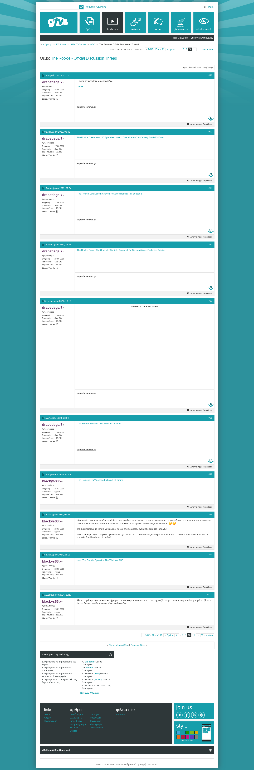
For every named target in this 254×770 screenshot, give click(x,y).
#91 (210, 75)
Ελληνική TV (76, 717)
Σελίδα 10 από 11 (156, 49)
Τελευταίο (207, 49)
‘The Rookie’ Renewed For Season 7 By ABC (99, 423)
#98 (210, 514)
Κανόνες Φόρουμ (89, 693)
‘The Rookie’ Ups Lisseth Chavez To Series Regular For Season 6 (109, 193)
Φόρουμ (47, 44)
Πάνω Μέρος (50, 721)
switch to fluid (187, 740)
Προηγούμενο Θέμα (119, 645)
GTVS (47, 714)
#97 (210, 474)
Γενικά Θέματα (77, 714)
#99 (210, 554)
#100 (209, 594)
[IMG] (97, 673)
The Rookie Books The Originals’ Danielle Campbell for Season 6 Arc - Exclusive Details (120, 250)
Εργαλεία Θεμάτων (191, 67)
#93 (210, 188)
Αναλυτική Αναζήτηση (96, 7)
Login (210, 7)
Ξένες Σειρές (76, 721)
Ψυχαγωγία (95, 717)
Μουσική (74, 727)
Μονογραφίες (96, 724)
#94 (210, 244)
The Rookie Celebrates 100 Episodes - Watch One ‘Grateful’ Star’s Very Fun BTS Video (120, 137)
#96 (210, 417)
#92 (210, 131)
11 (194, 49)
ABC (92, 44)
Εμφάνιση (207, 67)
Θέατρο (73, 731)
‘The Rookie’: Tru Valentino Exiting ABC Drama (100, 480)
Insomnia (120, 714)
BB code (89, 661)
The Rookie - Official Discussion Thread (84, 58)
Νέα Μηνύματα (180, 37)
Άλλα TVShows (78, 44)
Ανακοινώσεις (96, 727)
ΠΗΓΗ (80, 86)
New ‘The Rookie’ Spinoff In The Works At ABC (100, 560)
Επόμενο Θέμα (137, 645)
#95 (210, 301)
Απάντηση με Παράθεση (200, 124)
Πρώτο (170, 49)
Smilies (89, 667)
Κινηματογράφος (78, 724)
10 (190, 49)
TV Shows (61, 44)
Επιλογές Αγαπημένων (201, 37)
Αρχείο (47, 717)
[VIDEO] (98, 679)
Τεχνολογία (95, 721)
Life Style (94, 714)
